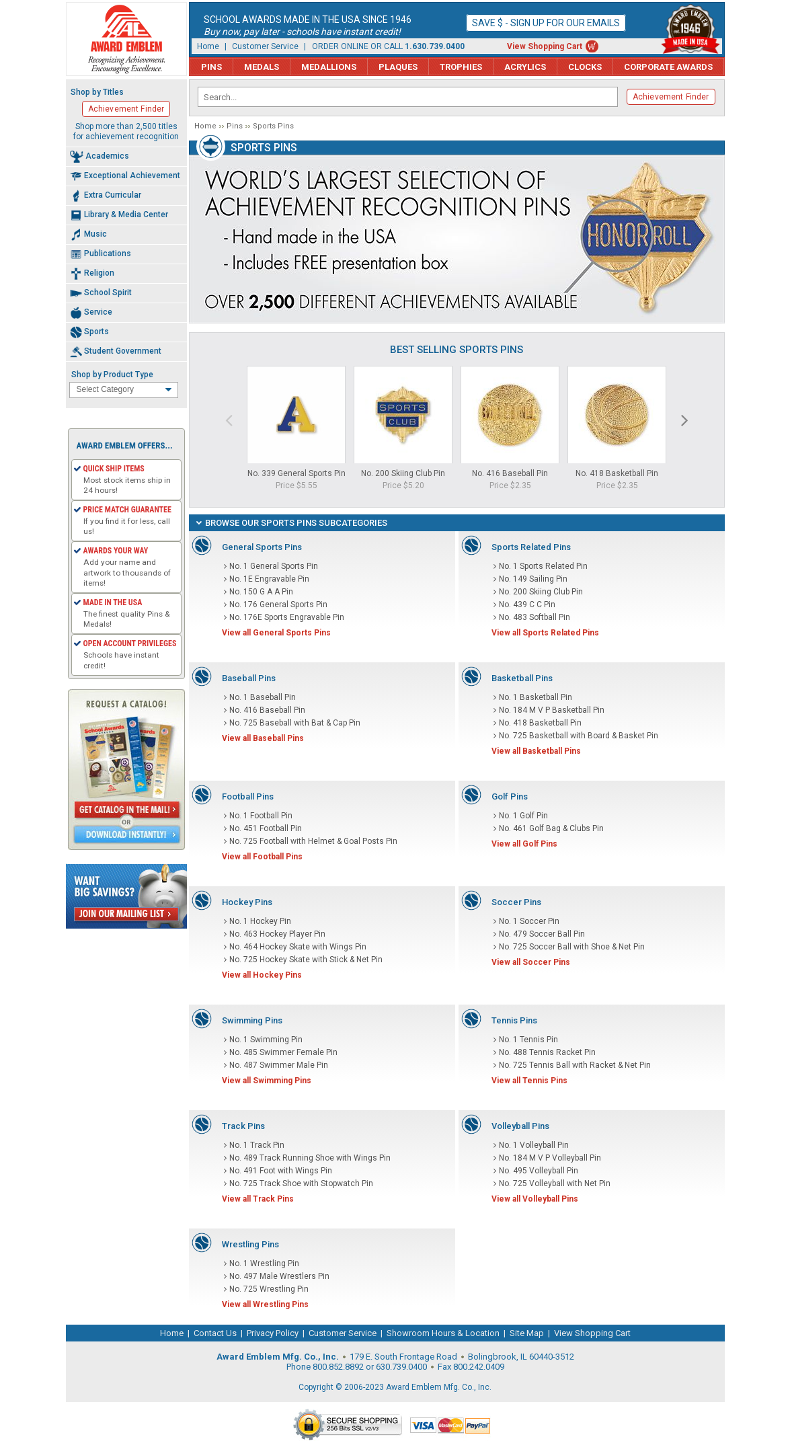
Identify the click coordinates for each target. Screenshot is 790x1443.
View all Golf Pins (524, 844)
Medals (261, 67)
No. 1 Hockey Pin (260, 921)
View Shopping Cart (544, 46)
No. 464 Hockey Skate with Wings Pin (297, 946)
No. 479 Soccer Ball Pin (542, 934)
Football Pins (248, 796)
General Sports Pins (262, 547)
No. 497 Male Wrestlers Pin (279, 1276)
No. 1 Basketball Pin (535, 697)
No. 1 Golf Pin (523, 815)
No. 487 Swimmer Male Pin (278, 1065)
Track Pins (243, 1126)
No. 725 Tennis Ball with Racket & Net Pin (575, 1065)
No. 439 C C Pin (527, 604)
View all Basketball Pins (536, 751)
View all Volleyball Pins (534, 1199)
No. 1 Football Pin (260, 815)
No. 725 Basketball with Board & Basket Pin (578, 735)
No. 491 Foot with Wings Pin (280, 1170)
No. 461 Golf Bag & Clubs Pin (551, 828)
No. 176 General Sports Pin (278, 604)
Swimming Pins (252, 1020)
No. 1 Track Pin (256, 1145)
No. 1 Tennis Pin (528, 1039)
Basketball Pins (522, 678)
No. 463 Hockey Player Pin (277, 934)
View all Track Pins (258, 1199)
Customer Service (265, 46)
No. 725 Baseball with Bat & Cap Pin (294, 723)
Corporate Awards (668, 67)
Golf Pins (509, 796)
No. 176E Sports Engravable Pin (286, 617)
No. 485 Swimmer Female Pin (283, 1052)
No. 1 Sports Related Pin (543, 566)
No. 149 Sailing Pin (533, 579)
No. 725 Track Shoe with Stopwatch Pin (301, 1183)
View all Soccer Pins (530, 962)
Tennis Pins (514, 1020)
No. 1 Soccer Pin (529, 921)
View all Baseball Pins (263, 738)
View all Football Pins (262, 856)
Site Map (527, 1333)
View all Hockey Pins (262, 975)
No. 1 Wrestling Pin (264, 1263)
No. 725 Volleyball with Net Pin (554, 1183)
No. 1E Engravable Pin (269, 579)
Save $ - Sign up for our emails (546, 22)
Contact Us (215, 1333)
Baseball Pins (249, 678)
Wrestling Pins (250, 1244)
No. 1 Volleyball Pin (534, 1145)
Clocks (585, 67)
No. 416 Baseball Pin (510, 473)
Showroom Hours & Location (443, 1333)
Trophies (461, 67)
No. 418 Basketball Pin (617, 473)
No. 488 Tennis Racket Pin (547, 1052)
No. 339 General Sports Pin (296, 473)
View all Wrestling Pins (265, 1304)
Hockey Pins (247, 902)
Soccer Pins (516, 902)
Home (208, 46)
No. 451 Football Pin (265, 828)
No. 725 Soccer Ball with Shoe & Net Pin (572, 946)
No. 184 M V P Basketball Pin (551, 710)
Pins (211, 67)
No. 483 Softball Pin (534, 617)
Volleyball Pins (520, 1126)
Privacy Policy (273, 1333)
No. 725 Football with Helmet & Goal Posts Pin (313, 841)
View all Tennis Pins (529, 1080)
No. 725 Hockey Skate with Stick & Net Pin (306, 959)
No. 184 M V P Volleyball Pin (550, 1158)
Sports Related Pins (531, 547)
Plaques (398, 67)
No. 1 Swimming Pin (266, 1039)
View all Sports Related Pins (545, 632)
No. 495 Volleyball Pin (538, 1170)
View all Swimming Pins (266, 1080)
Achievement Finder (671, 97)
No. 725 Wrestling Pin (269, 1289)
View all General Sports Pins (276, 632)
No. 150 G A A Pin (261, 591)
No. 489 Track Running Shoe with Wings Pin (310, 1158)
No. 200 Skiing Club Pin (403, 473)
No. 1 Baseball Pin (262, 697)
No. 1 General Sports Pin (273, 566)
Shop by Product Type (112, 374)
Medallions (328, 67)
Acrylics (525, 67)
